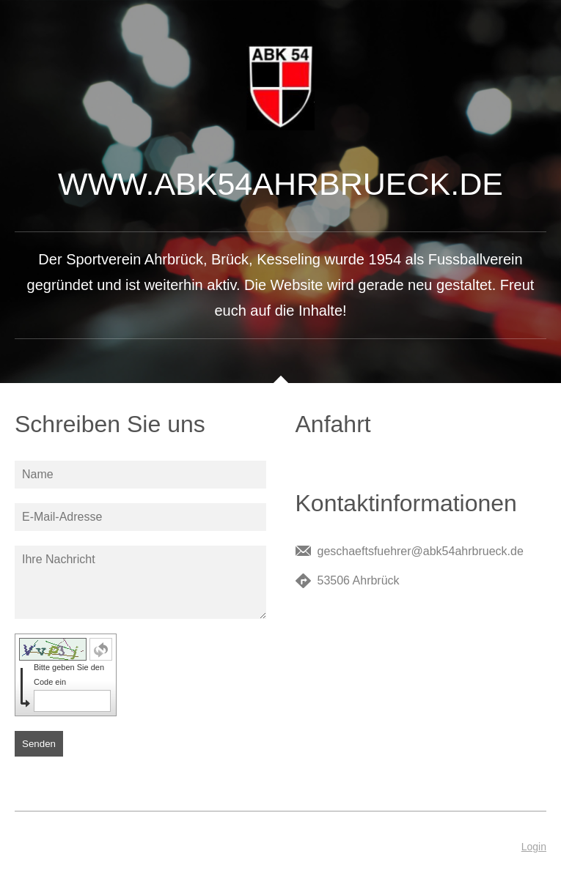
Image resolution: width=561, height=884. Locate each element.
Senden (39, 743)
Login (533, 847)
